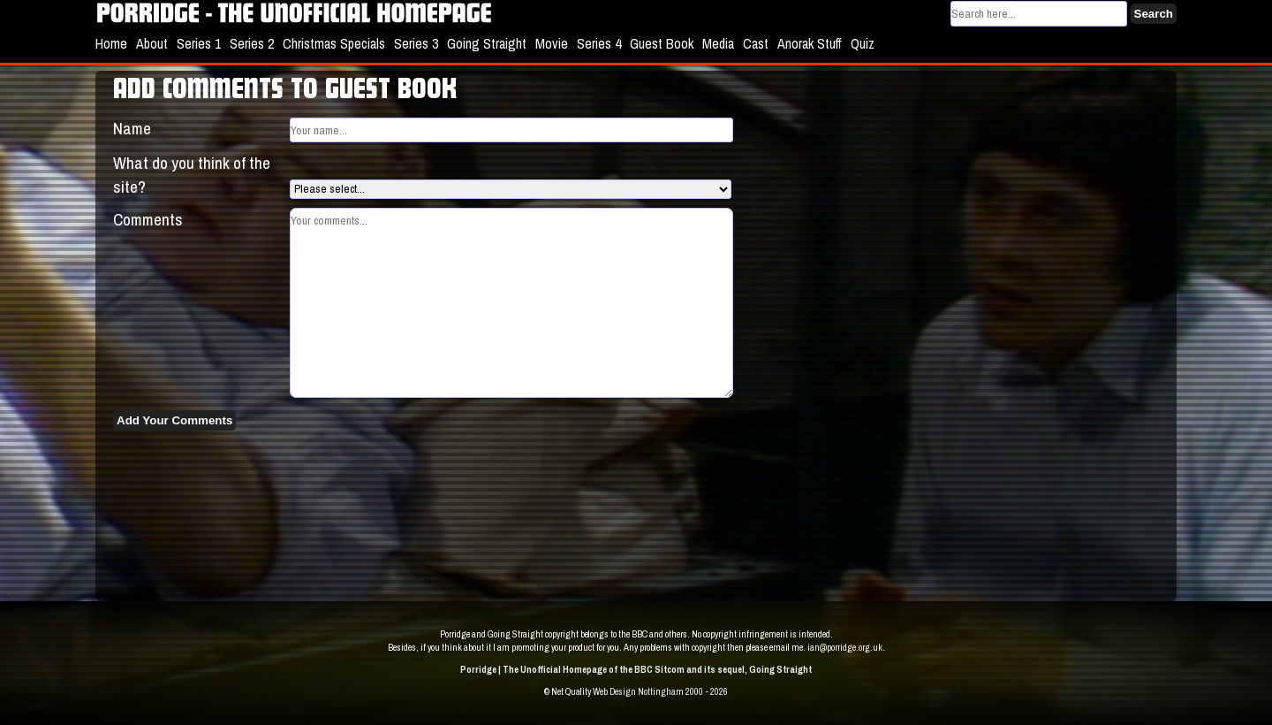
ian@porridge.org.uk (844, 647)
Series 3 (416, 43)
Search (1153, 13)
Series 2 (252, 43)
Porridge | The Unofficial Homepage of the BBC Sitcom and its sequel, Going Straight (636, 669)
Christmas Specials (334, 43)
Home (111, 43)
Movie (551, 43)
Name (132, 128)
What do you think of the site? (191, 174)
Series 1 (199, 43)
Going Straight (486, 43)
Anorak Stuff (809, 43)
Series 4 (599, 43)
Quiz (862, 43)
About (152, 43)
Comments (148, 219)
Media (718, 43)
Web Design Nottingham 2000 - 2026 (660, 691)
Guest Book (661, 43)
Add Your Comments (174, 420)
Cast (755, 43)
